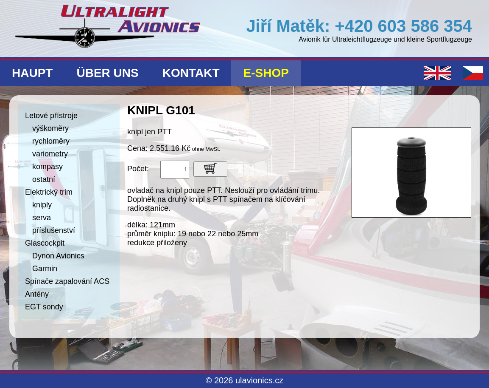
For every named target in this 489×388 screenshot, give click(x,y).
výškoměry (50, 128)
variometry (50, 154)
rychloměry (51, 141)
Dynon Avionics (58, 256)
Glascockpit (44, 243)
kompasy (47, 166)
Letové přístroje (51, 115)
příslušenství (53, 230)
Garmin (44, 268)
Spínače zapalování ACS (67, 281)
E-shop (265, 72)
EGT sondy (44, 307)
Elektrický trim (49, 192)
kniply (42, 205)
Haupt (32, 72)
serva (41, 217)
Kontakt (191, 72)
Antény (37, 294)
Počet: (138, 168)
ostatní (43, 179)
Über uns (107, 72)
